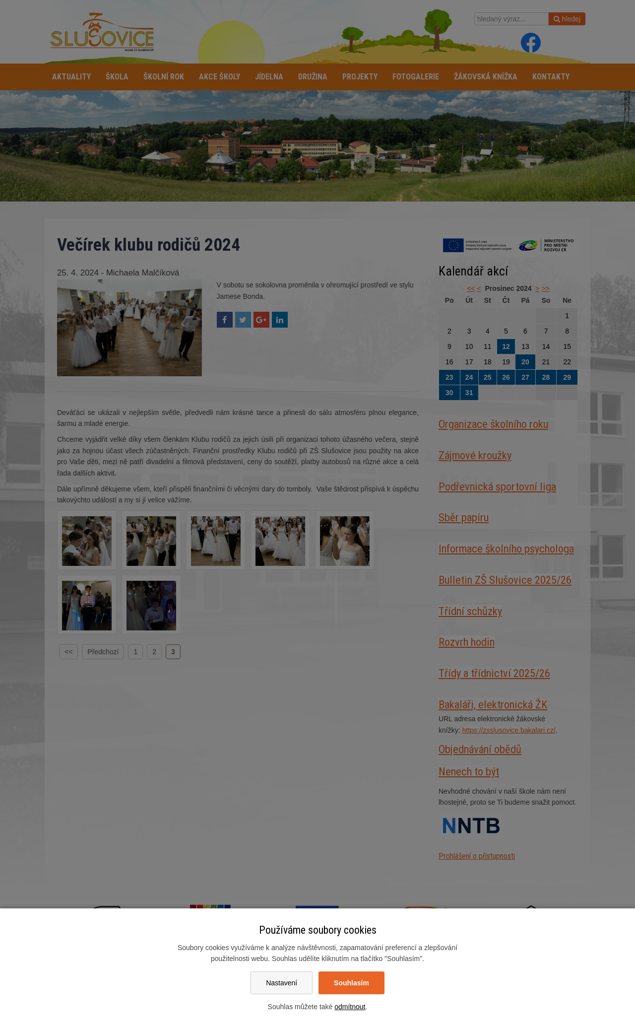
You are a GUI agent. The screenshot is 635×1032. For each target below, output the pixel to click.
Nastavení (281, 983)
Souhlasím (351, 983)
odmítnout (349, 1007)
